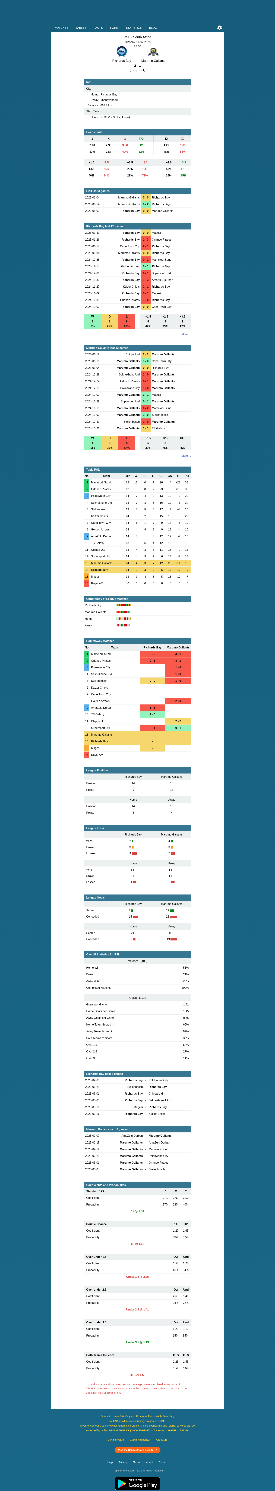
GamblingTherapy (140, 1439)
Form (114, 27)
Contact (163, 1462)
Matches (61, 27)
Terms (136, 1462)
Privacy (123, 1462)
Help (110, 1462)
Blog (153, 27)
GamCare (161, 1439)
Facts (98, 27)
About (149, 1462)
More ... (186, 334)
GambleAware (116, 1439)
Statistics (134, 27)
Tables (81, 27)
